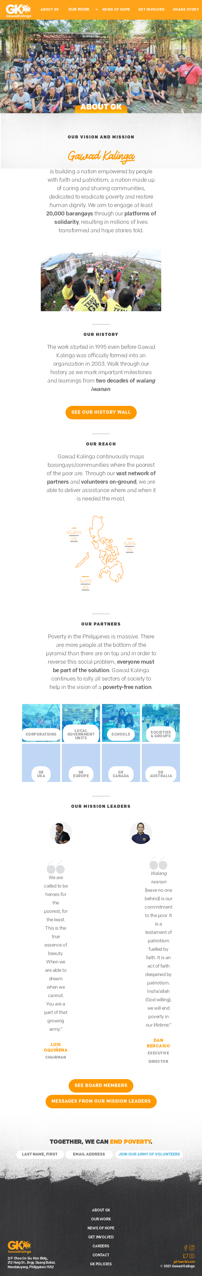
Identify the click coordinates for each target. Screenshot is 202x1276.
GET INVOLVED (151, 10)
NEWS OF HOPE (116, 10)
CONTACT (101, 1255)
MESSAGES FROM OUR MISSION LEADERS (101, 1101)
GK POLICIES (101, 1264)
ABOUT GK (50, 10)
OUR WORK (79, 10)
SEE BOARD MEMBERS (101, 1086)
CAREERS (101, 1246)
